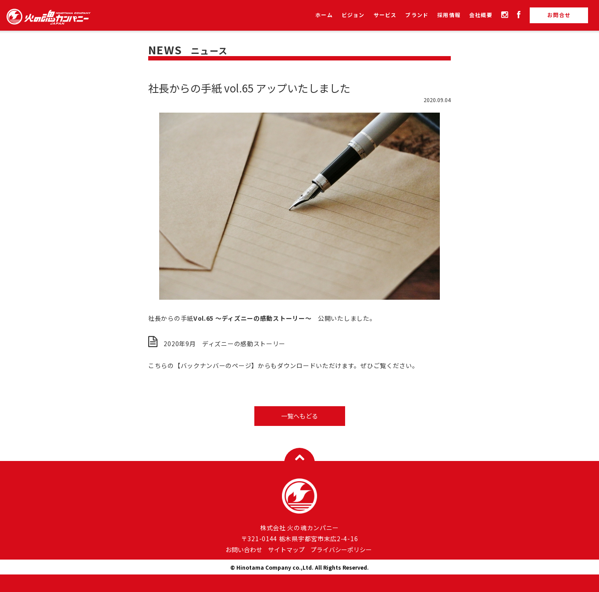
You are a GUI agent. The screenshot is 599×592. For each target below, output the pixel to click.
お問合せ (558, 14)
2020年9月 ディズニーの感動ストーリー (224, 343)
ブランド (416, 15)
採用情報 (448, 15)
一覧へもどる (299, 415)
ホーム (324, 15)
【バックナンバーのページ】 (216, 365)
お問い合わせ (243, 549)
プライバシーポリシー (341, 549)
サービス (385, 15)
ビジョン (353, 15)
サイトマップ (286, 549)
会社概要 (480, 15)
